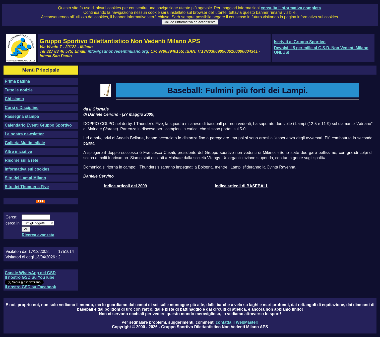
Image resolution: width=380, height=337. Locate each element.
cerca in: (13, 223)
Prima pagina (17, 81)
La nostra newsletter (24, 134)
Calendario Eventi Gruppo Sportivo (38, 125)
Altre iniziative (18, 151)
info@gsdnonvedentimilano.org (118, 51)
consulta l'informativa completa (291, 8)
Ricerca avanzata (38, 235)
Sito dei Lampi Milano (25, 178)
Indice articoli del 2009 (125, 186)
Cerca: (11, 217)
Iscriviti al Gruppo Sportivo (300, 42)
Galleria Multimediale (25, 143)
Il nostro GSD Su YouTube (29, 277)
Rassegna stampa (22, 116)
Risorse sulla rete (21, 160)
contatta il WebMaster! (237, 322)
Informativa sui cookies (27, 169)
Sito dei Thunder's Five (27, 187)
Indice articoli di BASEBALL (241, 186)
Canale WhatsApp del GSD (30, 273)
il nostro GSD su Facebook (30, 287)
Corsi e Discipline (21, 107)
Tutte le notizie (19, 90)
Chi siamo (14, 99)
